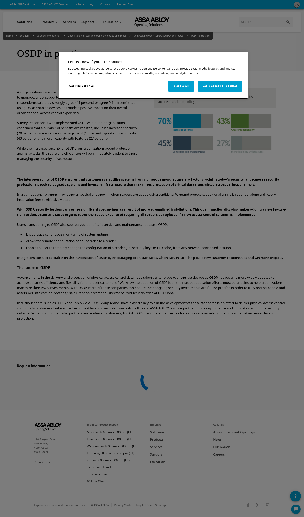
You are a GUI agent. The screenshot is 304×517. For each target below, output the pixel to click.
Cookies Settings (81, 86)
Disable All (181, 86)
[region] (153, 75)
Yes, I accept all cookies (220, 86)
